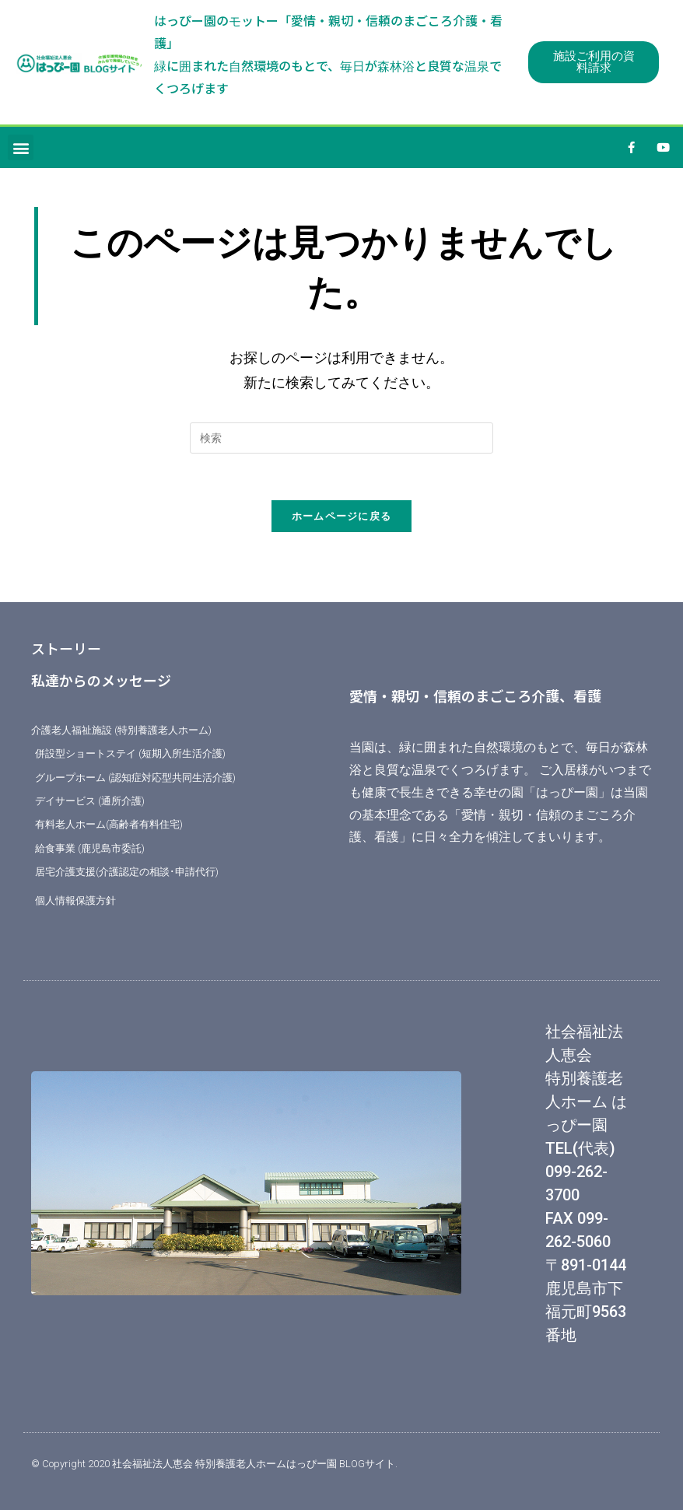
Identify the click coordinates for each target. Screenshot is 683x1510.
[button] (20, 147)
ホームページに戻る (342, 516)
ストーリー (66, 648)
